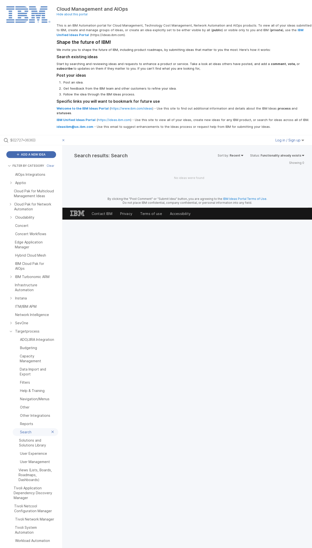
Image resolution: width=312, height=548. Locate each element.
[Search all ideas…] (35, 140)
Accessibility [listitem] (180, 214)
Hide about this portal (72, 14)
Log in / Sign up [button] (289, 140)
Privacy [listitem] (126, 214)
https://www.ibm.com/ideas (131, 108)
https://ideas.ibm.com (114, 120)
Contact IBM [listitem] (102, 214)
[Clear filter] (64, 140)
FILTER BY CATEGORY (26, 165)
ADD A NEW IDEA (31, 154)
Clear (50, 165)
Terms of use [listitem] (151, 214)
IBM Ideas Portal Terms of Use (244, 199)
